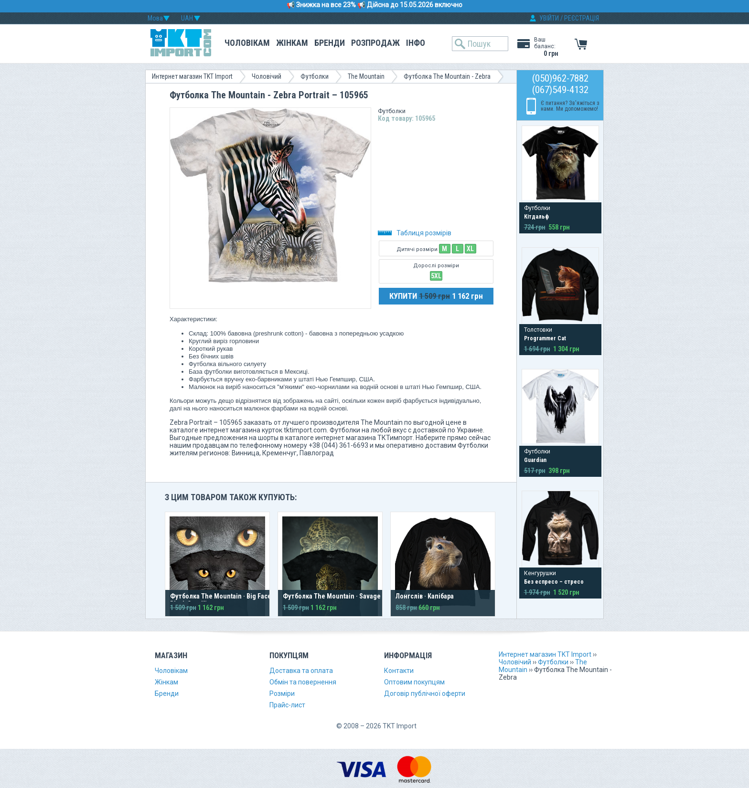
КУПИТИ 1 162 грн (436, 296)
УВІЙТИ (549, 18)
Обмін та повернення (302, 682)
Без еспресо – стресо (554, 581)
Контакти (399, 670)
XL (470, 248)
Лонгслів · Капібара (425, 596)
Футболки (314, 76)
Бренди (329, 43)
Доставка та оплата (301, 670)
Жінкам (292, 43)
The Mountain (366, 76)
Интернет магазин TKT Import (192, 76)
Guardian (535, 460)
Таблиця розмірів (414, 233)
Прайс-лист (287, 705)
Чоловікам (247, 43)
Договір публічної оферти (424, 693)
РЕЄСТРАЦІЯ (581, 18)
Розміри (282, 693)
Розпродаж (375, 43)
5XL (436, 276)
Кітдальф (536, 216)
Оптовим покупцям (414, 682)
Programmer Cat (545, 338)
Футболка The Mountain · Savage (332, 596)
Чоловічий (266, 76)
